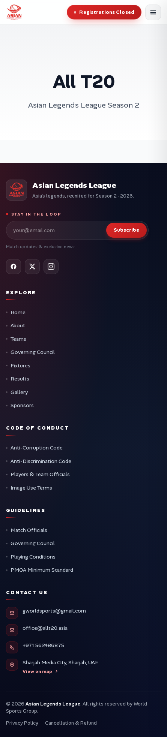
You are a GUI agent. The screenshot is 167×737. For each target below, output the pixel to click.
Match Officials (29, 530)
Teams (18, 339)
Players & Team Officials (40, 474)
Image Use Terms (31, 487)
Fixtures (20, 365)
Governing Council (33, 352)
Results (20, 378)
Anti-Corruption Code (37, 447)
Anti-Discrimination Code (41, 461)
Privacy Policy (22, 723)
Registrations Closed (106, 12)
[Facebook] (13, 266)
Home (18, 312)
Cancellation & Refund (71, 723)
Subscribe (126, 230)
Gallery (19, 392)
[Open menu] (153, 12)
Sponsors (22, 405)
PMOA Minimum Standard (42, 569)
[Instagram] (51, 266)
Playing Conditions (33, 556)
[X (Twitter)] (32, 266)
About (18, 325)
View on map (41, 671)
